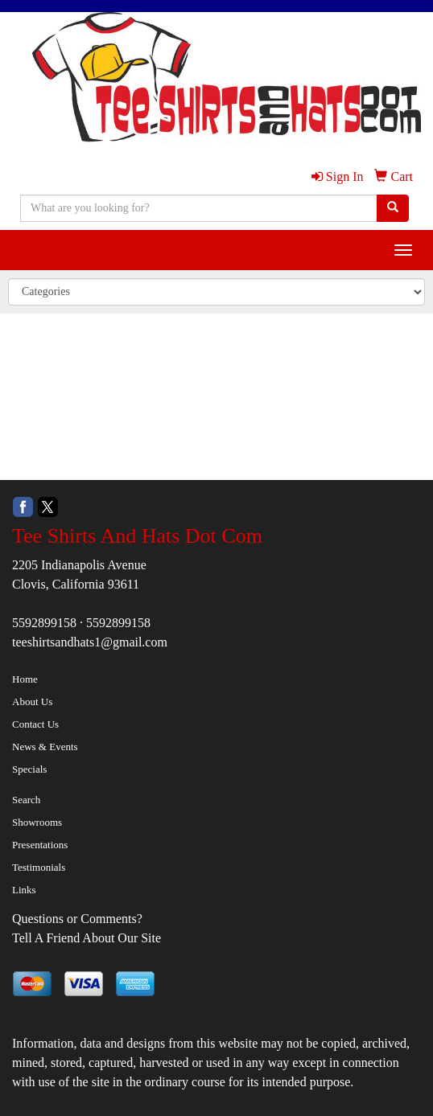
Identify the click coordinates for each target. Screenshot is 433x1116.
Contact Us (35, 724)
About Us (32, 701)
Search (26, 800)
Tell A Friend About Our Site (86, 938)
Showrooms (37, 822)
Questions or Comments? (77, 918)
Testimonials (38, 867)
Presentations (40, 845)
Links (24, 890)
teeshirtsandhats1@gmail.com (89, 642)
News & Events (45, 747)
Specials (29, 769)
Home (25, 679)
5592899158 (44, 623)
